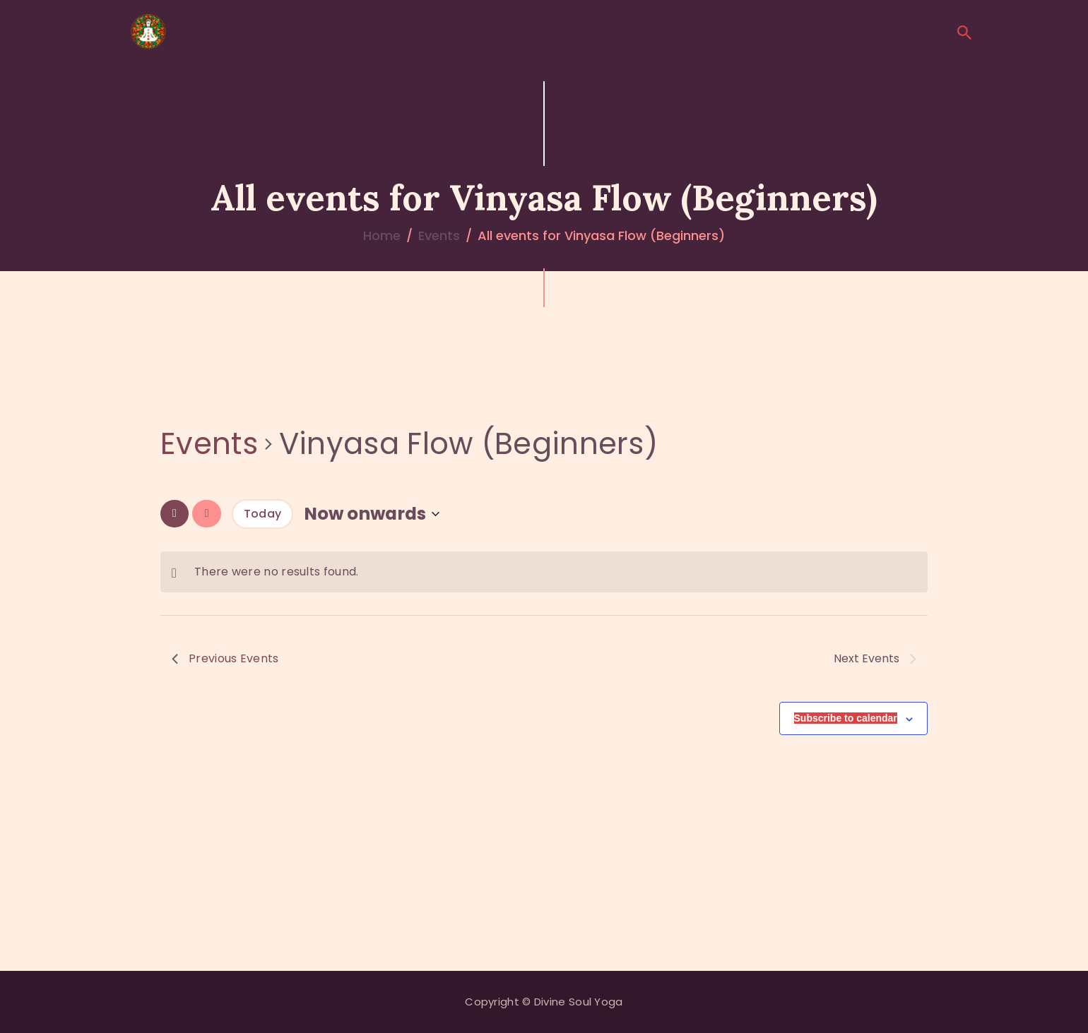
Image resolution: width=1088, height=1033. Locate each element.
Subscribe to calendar (845, 718)
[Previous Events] (174, 513)
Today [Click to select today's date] (263, 514)
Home (382, 235)
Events (439, 235)
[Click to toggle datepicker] (371, 513)
